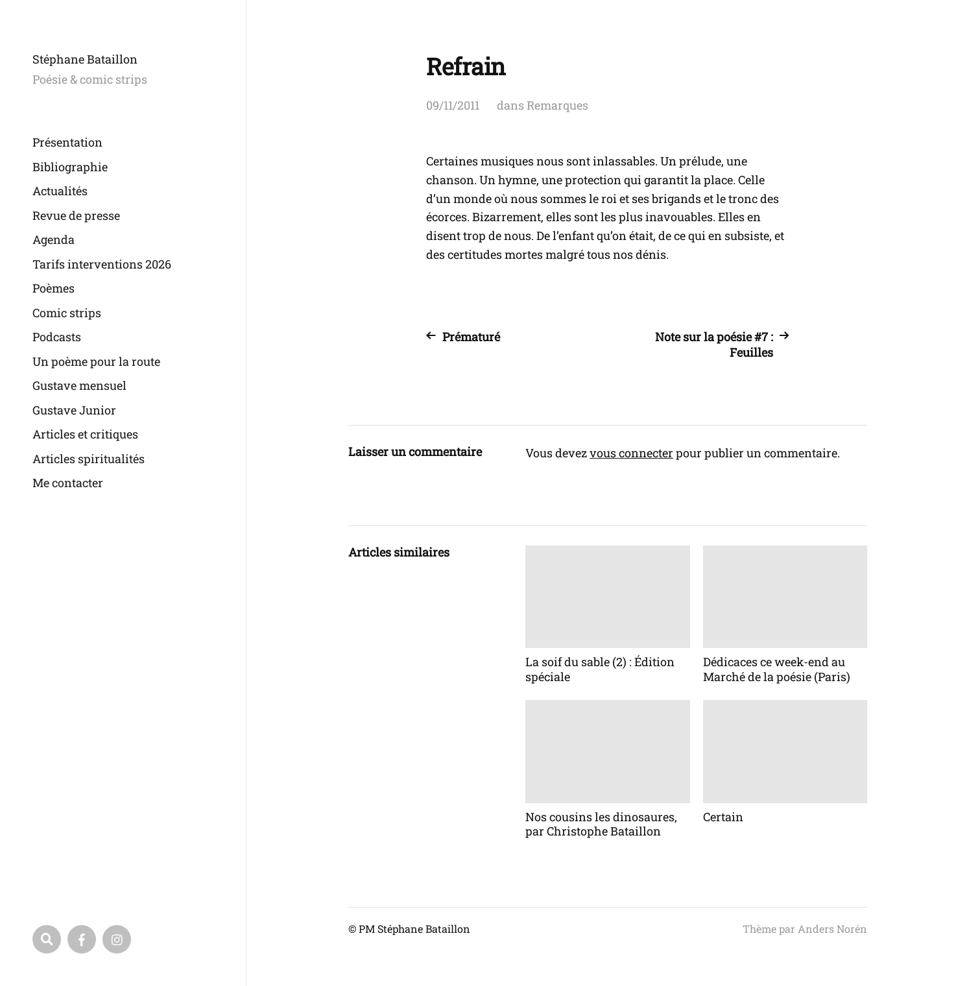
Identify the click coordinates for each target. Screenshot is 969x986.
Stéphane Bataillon (85, 59)
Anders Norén (832, 928)
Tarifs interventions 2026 (101, 264)
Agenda (53, 239)
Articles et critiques (85, 434)
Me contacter (67, 482)
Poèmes (53, 288)
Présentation (67, 142)
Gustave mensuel (79, 385)
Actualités (60, 190)
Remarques (557, 105)
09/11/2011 (452, 105)
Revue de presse (76, 215)
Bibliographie (70, 166)
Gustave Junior (74, 410)
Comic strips (66, 312)
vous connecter (631, 453)
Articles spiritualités (88, 458)
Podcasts (56, 336)
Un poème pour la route (96, 361)
